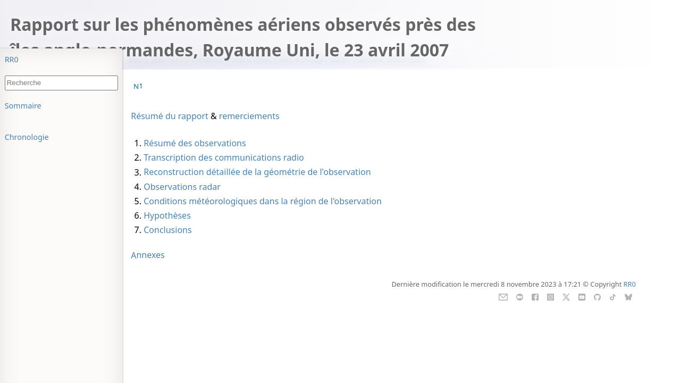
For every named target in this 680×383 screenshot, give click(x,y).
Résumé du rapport (169, 116)
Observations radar (182, 187)
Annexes (148, 255)
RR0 (12, 59)
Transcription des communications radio (224, 157)
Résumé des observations (195, 143)
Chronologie (27, 137)
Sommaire (23, 106)
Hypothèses (167, 215)
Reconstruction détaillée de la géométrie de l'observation (257, 172)
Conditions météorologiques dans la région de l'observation (263, 201)
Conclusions (167, 230)
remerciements (249, 116)
